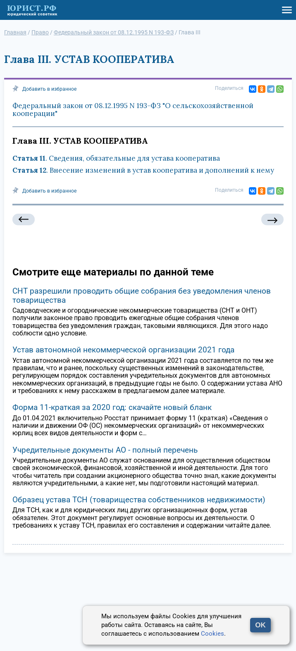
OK (260, 625)
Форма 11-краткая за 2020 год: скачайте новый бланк (112, 407)
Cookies (212, 633)
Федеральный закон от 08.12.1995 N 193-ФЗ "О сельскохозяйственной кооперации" (132, 109)
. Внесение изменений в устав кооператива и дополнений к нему (143, 170)
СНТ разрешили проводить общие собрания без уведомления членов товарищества (141, 295)
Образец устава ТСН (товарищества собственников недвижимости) (138, 499)
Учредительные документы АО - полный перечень (105, 450)
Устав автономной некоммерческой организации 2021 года (123, 349)
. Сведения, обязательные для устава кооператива (116, 158)
